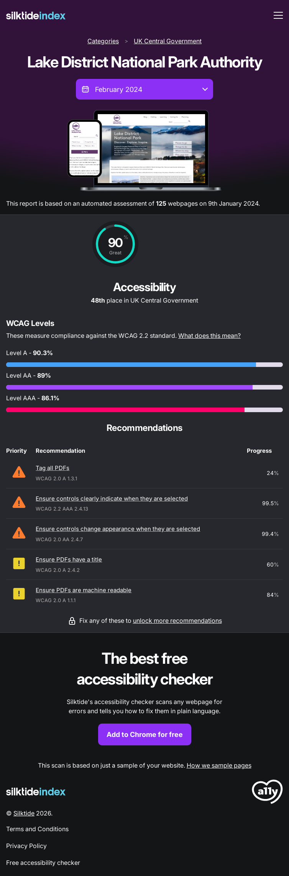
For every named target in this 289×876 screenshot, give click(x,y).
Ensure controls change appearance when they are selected (118, 528)
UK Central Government (168, 41)
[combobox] (144, 89)
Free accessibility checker (43, 862)
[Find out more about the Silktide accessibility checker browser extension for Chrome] (144, 697)
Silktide (23, 813)
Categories (103, 41)
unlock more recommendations (177, 620)
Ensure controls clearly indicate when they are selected (112, 498)
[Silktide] (36, 15)
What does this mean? (209, 335)
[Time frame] (144, 89)
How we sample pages (219, 765)
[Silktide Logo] (36, 792)
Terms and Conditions (37, 829)
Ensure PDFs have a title (69, 559)
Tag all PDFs (52, 468)
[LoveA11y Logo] (267, 793)
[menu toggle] (278, 15)
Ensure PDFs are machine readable (83, 590)
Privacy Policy (26, 846)
